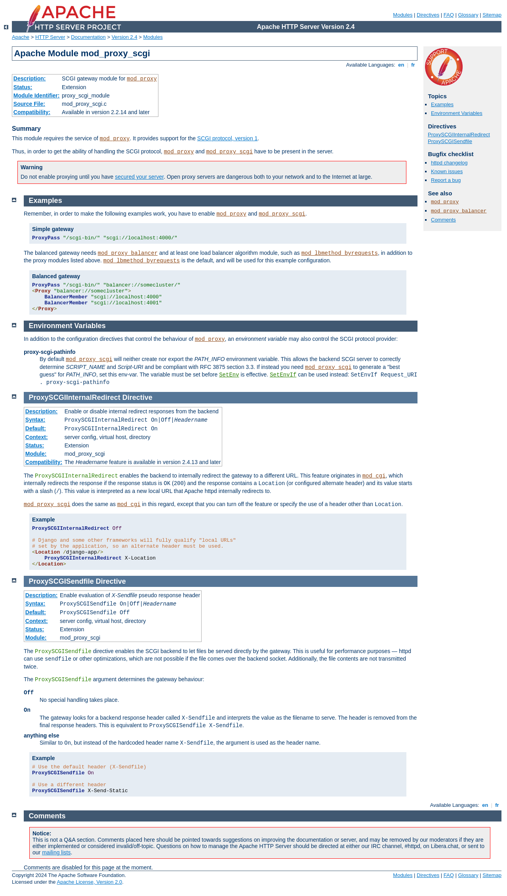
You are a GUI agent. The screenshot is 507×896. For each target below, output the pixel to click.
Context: (36, 437)
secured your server (139, 177)
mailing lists (56, 852)
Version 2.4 (124, 37)
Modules (402, 15)
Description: (29, 78)
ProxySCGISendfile (450, 141)
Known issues (447, 171)
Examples (442, 104)
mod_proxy (142, 79)
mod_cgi (374, 476)
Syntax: (35, 419)
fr (413, 65)
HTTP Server (50, 37)
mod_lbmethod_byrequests (339, 253)
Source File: (29, 104)
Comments (443, 220)
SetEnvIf (283, 375)
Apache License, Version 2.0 (89, 882)
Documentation (88, 37)
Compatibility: (31, 112)
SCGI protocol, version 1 (227, 138)
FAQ (449, 15)
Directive (137, 397)
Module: (36, 454)
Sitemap (491, 15)
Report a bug (446, 180)
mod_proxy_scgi (229, 152)
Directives (428, 15)
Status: (22, 87)
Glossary (468, 15)
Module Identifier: (36, 95)
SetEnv (229, 375)
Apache (20, 37)
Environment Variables (456, 113)
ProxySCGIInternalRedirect (459, 135)
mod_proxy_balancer (458, 211)
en (401, 65)
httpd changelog (449, 163)
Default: (35, 428)
